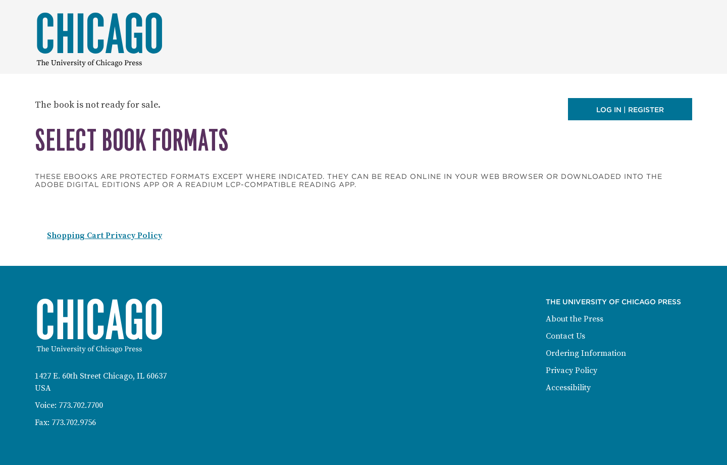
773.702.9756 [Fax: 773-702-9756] (73, 422)
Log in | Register (630, 109)
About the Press (574, 319)
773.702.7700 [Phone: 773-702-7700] (81, 405)
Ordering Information (586, 353)
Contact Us (565, 336)
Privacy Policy (571, 370)
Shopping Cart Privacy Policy (104, 235)
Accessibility (568, 388)
